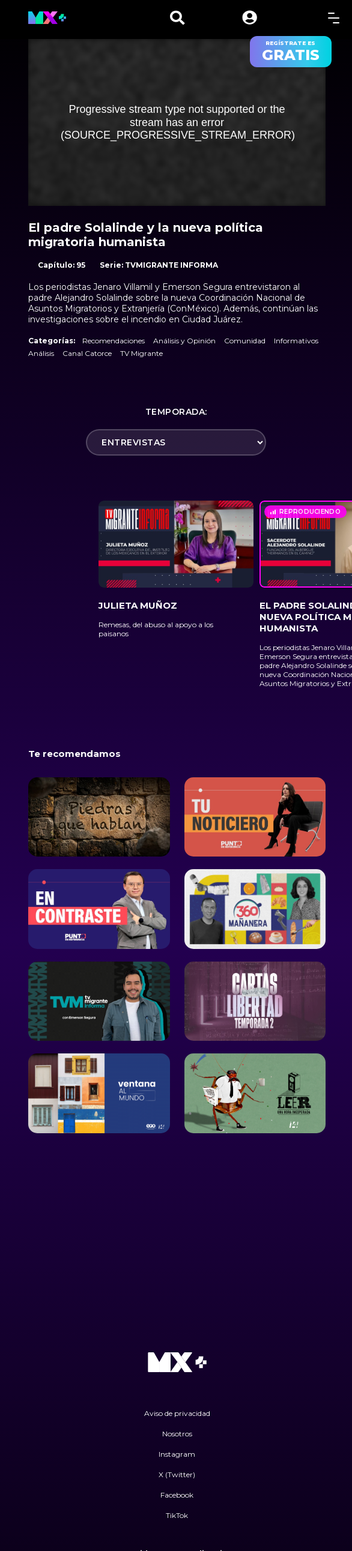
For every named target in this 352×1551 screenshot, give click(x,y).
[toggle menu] (333, 17)
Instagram (177, 1454)
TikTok (177, 1515)
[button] (249, 17)
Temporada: (176, 411)
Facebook (176, 1494)
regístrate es (291, 52)
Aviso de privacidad (177, 1413)
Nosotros (177, 1433)
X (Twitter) (177, 1474)
